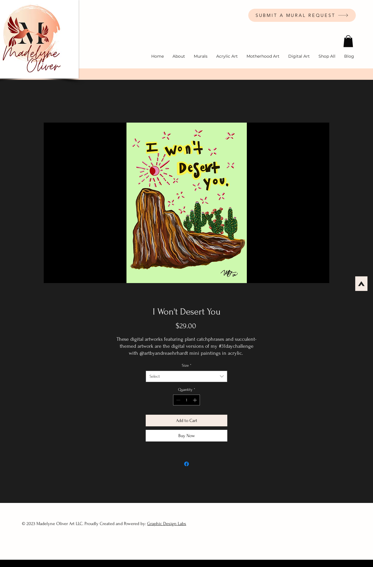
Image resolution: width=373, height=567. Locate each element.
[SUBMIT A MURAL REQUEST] (302, 15)
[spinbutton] (186, 400)
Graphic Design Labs (166, 523)
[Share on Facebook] (186, 463)
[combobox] (186, 376)
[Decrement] (177, 400)
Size (186, 365)
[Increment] (195, 400)
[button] (348, 41)
